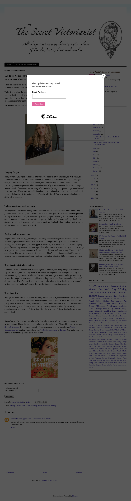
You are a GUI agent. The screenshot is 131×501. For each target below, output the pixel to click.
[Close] (104, 76)
